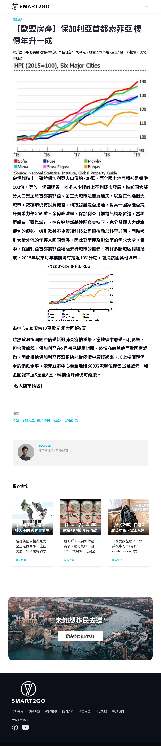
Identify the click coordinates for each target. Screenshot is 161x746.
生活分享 (69, 560)
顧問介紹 (68, 711)
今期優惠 (17, 711)
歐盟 (16, 420)
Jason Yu (29, 69)
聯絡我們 (118, 711)
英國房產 (21, 560)
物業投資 (84, 711)
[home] (28, 6)
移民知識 (117, 560)
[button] (146, 6)
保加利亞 (28, 420)
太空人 (57, 420)
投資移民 (43, 420)
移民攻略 (101, 711)
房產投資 (18, 19)
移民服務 (51, 711)
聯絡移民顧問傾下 (80, 636)
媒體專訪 (34, 711)
